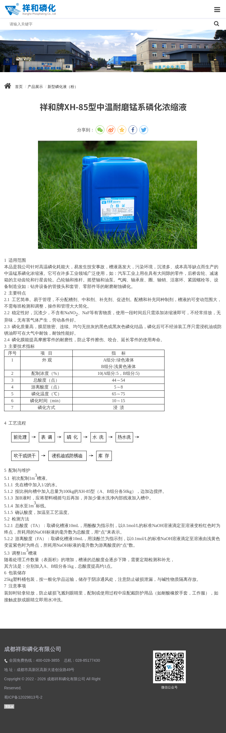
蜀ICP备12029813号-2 (23, 697)
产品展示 (35, 86)
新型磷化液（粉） (63, 86)
